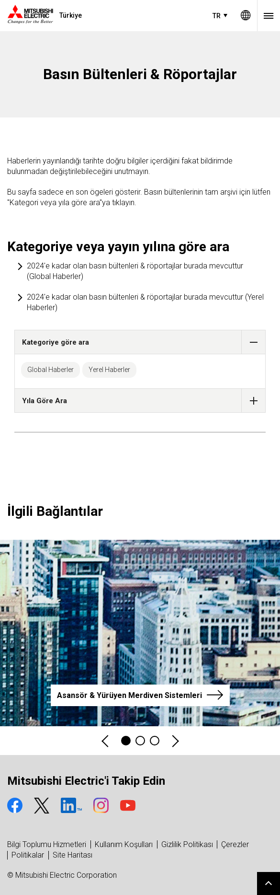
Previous (106, 741)
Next (174, 741)
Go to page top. (268, 883)
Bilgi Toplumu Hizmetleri (46, 844)
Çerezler (235, 844)
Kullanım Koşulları (124, 844)
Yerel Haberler (109, 369)
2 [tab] (140, 740)
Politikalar (27, 855)
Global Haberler (50, 369)
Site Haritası (72, 855)
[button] (253, 342)
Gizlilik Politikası (187, 844)
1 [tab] (126, 740)
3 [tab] (154, 740)
